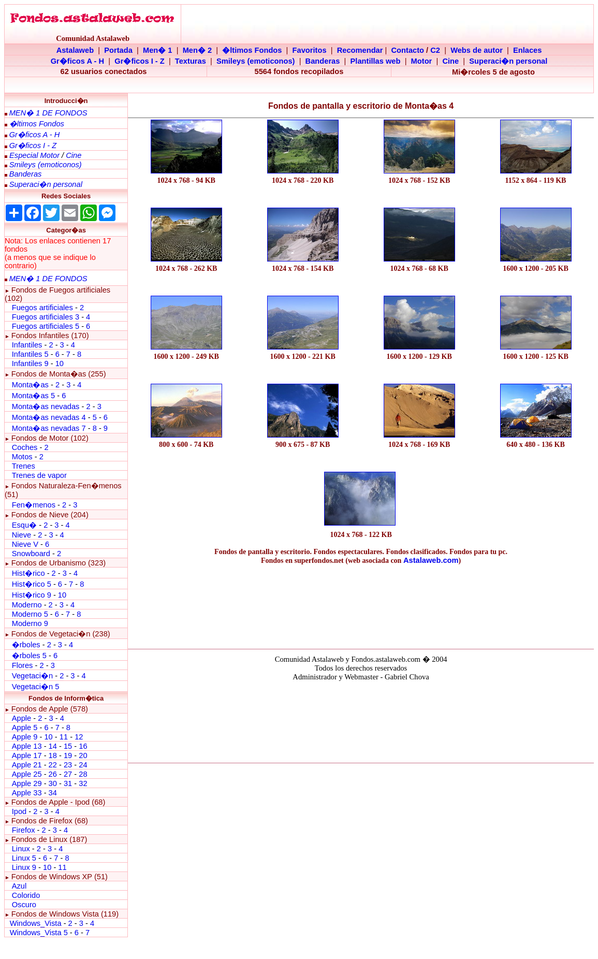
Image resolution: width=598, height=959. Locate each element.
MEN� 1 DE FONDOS (48, 113)
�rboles (26, 645)
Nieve (21, 535)
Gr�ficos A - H (78, 61)
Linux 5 (24, 858)
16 (83, 746)
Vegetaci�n (32, 676)
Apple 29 (27, 783)
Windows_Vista (36, 923)
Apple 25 (27, 774)
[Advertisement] (360, 604)
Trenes (23, 466)
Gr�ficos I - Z (139, 61)
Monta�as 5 (33, 395)
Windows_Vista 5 (39, 932)
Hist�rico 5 (31, 584)
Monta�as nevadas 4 (50, 417)
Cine (450, 61)
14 (53, 746)
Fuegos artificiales (42, 307)
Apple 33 (27, 793)
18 (53, 755)
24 (83, 765)
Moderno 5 (30, 614)
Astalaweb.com (431, 560)
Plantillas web (376, 61)
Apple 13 (27, 746)
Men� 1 (157, 50)
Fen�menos (33, 505)
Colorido (26, 895)
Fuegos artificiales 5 (45, 326)
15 (68, 746)
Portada (118, 50)
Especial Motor (34, 155)
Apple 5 (25, 727)
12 (79, 737)
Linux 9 (24, 867)
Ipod (19, 811)
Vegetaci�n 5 (36, 686)
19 (68, 755)
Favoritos (310, 50)
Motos (22, 457)
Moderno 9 (30, 623)
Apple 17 (27, 755)
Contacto (408, 50)
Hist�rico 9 (31, 595)
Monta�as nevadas (46, 406)
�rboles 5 (29, 655)
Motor (421, 61)
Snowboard (31, 553)
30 (53, 783)
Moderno (27, 605)
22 (53, 765)
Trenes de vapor (39, 475)
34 (53, 793)
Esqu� (24, 525)
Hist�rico (28, 573)
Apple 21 (27, 765)
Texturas (190, 61)
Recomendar (360, 50)
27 (68, 774)
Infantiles (27, 345)
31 (68, 783)
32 (83, 783)
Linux (21, 849)
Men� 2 (197, 50)
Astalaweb (75, 50)
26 (53, 774)
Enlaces (527, 50)
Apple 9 (25, 737)
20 (83, 755)
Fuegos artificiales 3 (45, 317)
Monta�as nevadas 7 (49, 428)
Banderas (322, 61)
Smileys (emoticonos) (255, 61)
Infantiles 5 (30, 354)
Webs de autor (476, 50)
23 (68, 765)
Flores (22, 665)
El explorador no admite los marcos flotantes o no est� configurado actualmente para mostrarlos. (361, 720)
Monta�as (30, 385)
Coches (26, 447)
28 (83, 774)
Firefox (23, 830)
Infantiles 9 (30, 363)
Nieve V (25, 544)
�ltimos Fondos (252, 50)
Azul (19, 886)
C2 (435, 50)
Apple (22, 718)
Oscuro (24, 904)
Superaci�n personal (508, 61)
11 (64, 737)
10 (59, 363)
